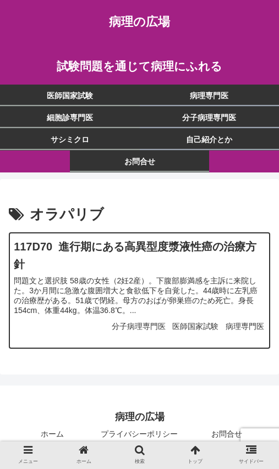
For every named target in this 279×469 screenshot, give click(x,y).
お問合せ (226, 433)
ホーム (52, 433)
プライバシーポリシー (139, 433)
